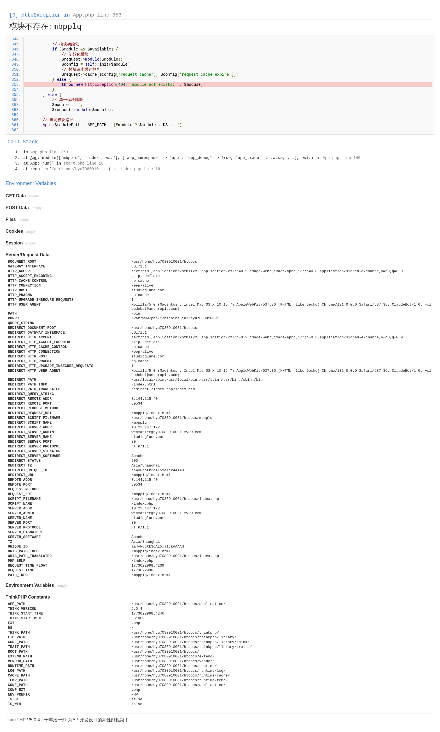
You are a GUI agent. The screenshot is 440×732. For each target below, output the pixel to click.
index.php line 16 (140, 169)
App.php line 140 (341, 158)
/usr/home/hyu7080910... (79, 169)
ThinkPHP (16, 719)
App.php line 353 (97, 15)
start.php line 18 (83, 163)
